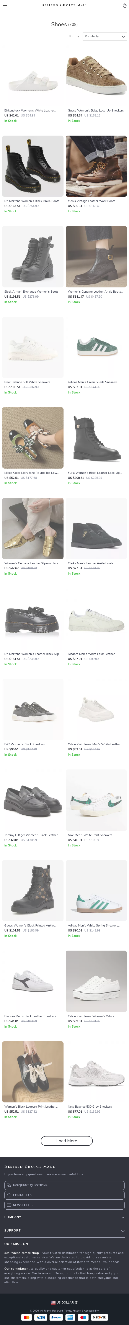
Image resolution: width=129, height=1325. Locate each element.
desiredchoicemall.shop (21, 1252)
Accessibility (91, 1310)
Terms (67, 1310)
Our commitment (17, 1268)
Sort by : (74, 36)
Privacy (76, 1310)
